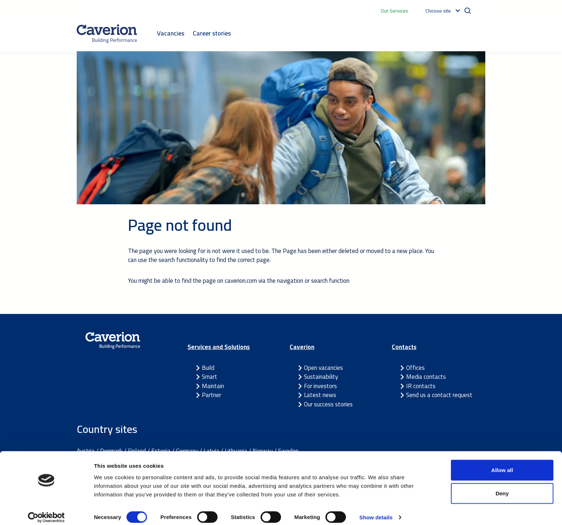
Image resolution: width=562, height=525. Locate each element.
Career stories (212, 33)
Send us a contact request (439, 395)
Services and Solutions (218, 347)
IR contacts (420, 386)
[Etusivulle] (107, 33)
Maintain (213, 386)
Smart (209, 376)
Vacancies (170, 33)
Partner (211, 395)
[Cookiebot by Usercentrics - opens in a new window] (46, 511)
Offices (415, 367)
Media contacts (426, 376)
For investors (320, 386)
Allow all (502, 463)
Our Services (394, 10)
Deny (502, 487)
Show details (376, 511)
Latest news (320, 395)
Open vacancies (323, 367)
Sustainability (321, 376)
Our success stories (328, 404)
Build (208, 367)
